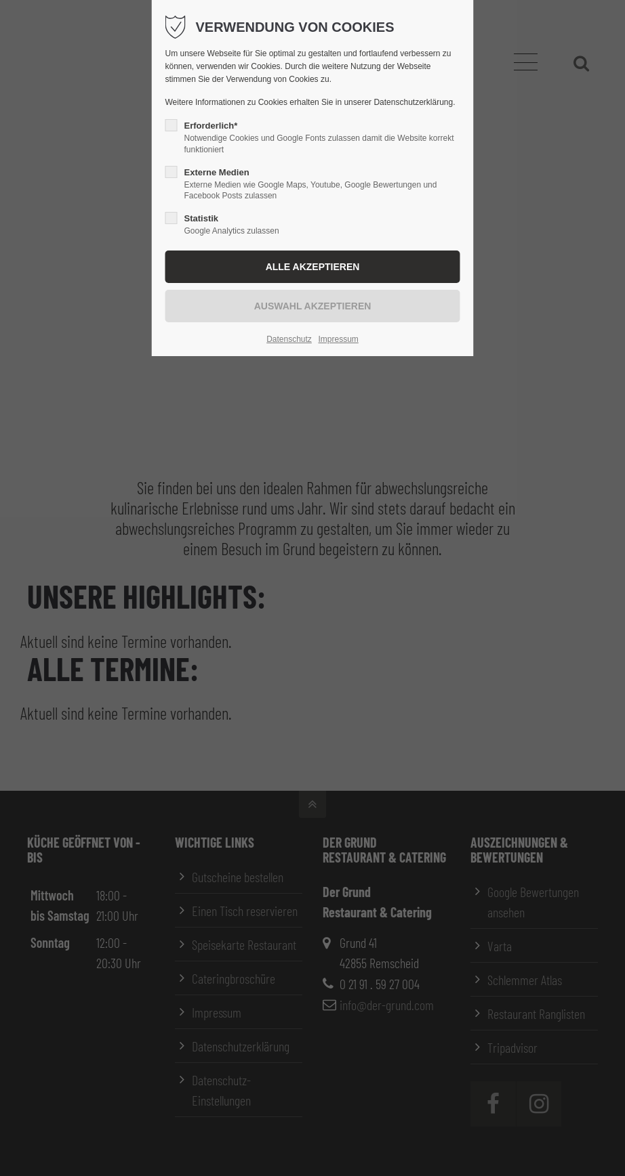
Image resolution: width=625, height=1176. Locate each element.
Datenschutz (289, 339)
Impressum (338, 339)
